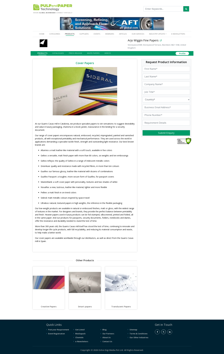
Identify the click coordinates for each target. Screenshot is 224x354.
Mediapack (80, 333)
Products (42, 53)
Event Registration (56, 333)
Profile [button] (182, 53)
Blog (104, 329)
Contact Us (107, 341)
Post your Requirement (58, 329)
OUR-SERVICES (138, 34)
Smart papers (85, 306)
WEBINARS (109, 34)
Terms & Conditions (138, 333)
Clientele (79, 337)
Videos (107, 53)
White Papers (93, 53)
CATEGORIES (54, 34)
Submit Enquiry (166, 132)
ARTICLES (123, 34)
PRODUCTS (70, 34)
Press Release (75, 53)
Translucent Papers (121, 306)
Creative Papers (48, 306)
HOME (42, 33)
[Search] (186, 9)
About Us (106, 337)
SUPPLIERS (84, 34)
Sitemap (133, 329)
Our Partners (108, 333)
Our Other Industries (139, 337)
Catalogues (58, 53)
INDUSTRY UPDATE (157, 34)
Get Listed (80, 329)
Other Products (85, 260)
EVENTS (97, 34)
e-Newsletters (178, 34)
